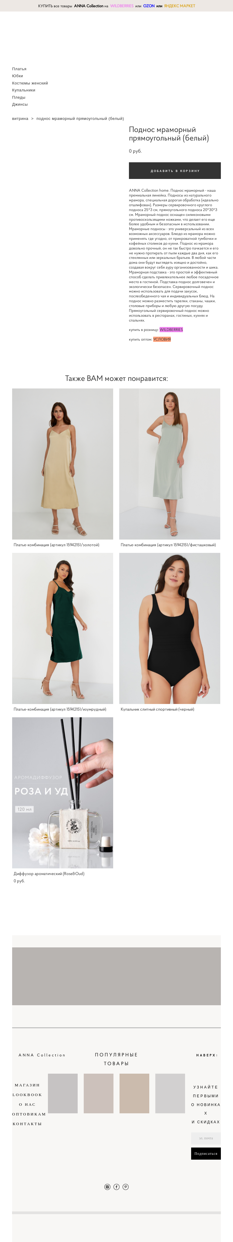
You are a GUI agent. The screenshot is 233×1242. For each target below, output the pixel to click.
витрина (20, 118)
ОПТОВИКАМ (29, 1114)
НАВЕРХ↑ (207, 1055)
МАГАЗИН (27, 1085)
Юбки (17, 76)
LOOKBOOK (27, 1094)
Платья (19, 69)
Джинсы (20, 104)
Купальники (23, 90)
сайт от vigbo (209, 1227)
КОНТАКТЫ (27, 1123)
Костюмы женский (30, 83)
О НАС (27, 1104)
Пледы (18, 97)
